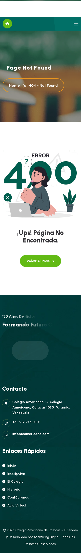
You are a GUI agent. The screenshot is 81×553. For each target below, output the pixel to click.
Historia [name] (11, 489)
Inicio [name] (9, 465)
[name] (76, 23)
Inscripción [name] (13, 473)
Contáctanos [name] (15, 497)
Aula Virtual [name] (14, 505)
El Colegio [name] (13, 481)
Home (15, 86)
